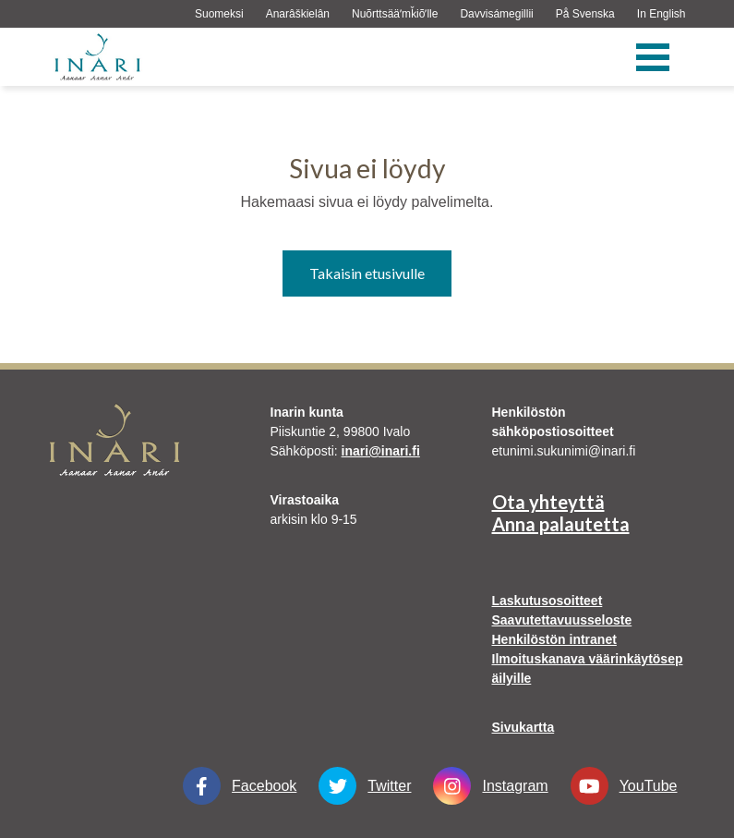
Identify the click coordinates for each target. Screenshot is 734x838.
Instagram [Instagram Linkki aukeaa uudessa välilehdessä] (490, 786)
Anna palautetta (561, 524)
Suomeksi (219, 13)
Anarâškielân (298, 13)
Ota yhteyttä (548, 502)
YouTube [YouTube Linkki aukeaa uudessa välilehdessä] (624, 786)
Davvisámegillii (496, 13)
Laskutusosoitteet (547, 600)
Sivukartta (523, 727)
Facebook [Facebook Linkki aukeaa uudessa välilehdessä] (239, 786)
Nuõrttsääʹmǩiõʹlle (395, 13)
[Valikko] (653, 57)
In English (661, 13)
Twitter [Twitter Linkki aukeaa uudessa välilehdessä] (365, 786)
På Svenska (585, 13)
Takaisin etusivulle (367, 273)
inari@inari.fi (381, 450)
